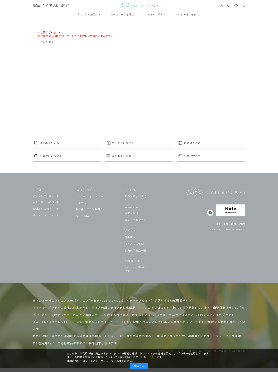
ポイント (136, 222)
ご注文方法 (138, 202)
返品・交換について (143, 216)
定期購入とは (192, 143)
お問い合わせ (192, 156)
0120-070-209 (233, 223)
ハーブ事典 (84, 216)
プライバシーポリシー (98, 361)
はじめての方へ (49, 143)
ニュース (83, 202)
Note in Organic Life (92, 196)
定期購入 (136, 229)
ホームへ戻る (46, 41)
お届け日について (51, 156)
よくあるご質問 (121, 156)
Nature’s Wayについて (145, 259)
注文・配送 (138, 209)
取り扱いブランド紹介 (91, 209)
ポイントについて (123, 143)
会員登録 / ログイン (143, 196)
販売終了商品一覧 (142, 242)
